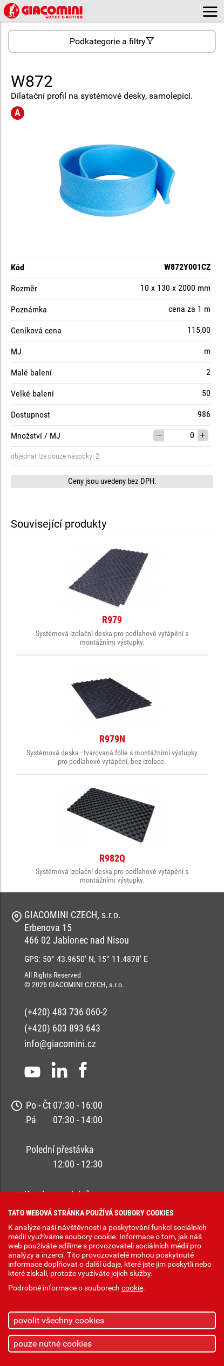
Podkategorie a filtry (112, 41)
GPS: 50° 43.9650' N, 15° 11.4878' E (86, 959)
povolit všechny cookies (58, 1320)
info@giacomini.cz (60, 1043)
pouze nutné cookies (52, 1343)
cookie (132, 1288)
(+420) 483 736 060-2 (65, 1011)
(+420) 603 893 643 (62, 1028)
